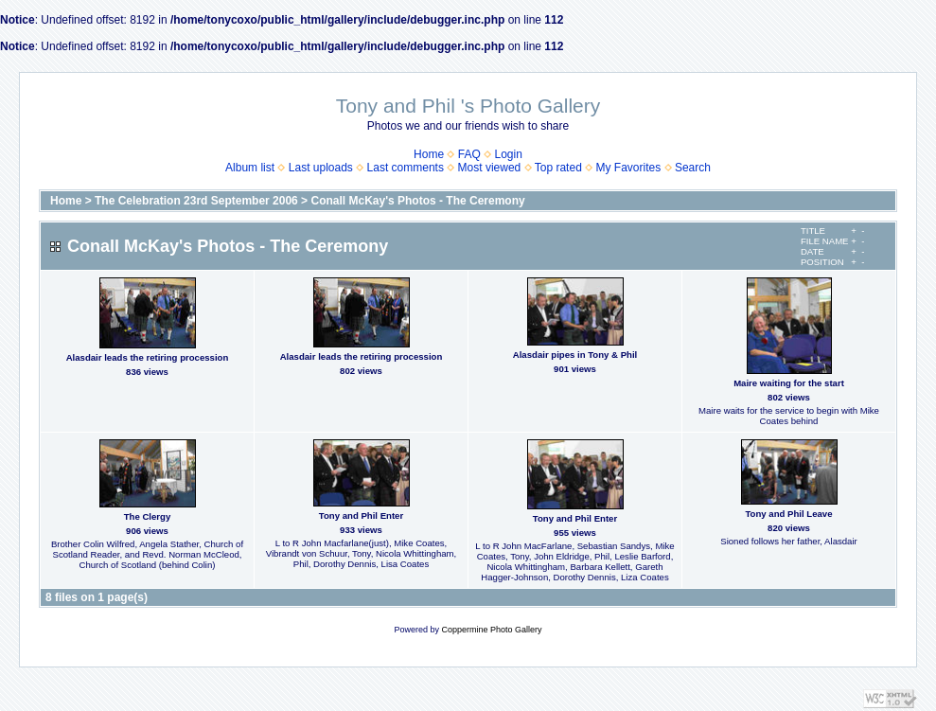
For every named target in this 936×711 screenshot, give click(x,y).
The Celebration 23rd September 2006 (196, 200)
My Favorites (629, 167)
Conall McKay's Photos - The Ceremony (417, 200)
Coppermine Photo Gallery (491, 629)
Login (508, 154)
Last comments (405, 167)
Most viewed (489, 167)
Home (429, 154)
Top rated (558, 167)
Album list (249, 167)
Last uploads (321, 167)
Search (693, 167)
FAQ (469, 154)
